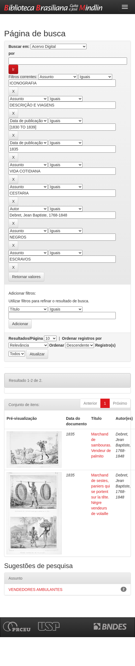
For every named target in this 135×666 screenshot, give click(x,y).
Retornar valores (26, 277)
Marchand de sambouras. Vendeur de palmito (101, 445)
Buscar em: (19, 46)
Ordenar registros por (82, 338)
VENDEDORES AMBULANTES (35, 589)
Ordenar (56, 345)
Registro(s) (105, 345)
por (12, 53)
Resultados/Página (26, 338)
